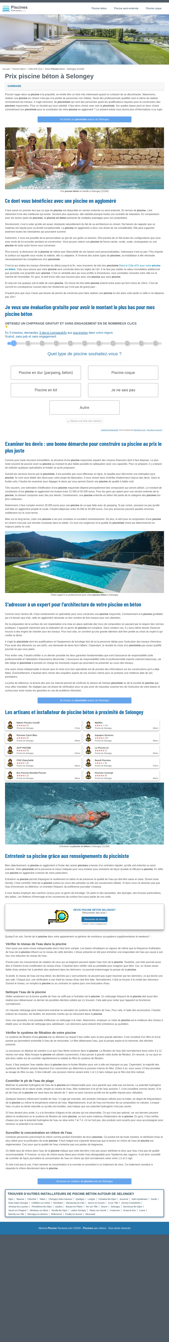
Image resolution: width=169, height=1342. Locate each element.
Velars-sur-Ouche (97, 1214)
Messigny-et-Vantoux (37, 1218)
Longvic (91, 1203)
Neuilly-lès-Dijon (59, 1214)
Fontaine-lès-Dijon (107, 1203)
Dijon (10, 1203)
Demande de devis (94, 923)
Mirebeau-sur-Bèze (39, 1214)
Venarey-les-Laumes (18, 1211)
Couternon (115, 1214)
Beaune (20, 1203)
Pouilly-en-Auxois (73, 1218)
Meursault (90, 1218)
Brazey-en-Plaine (74, 1211)
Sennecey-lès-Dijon (132, 1211)
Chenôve (31, 1203)
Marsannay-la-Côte (75, 1207)
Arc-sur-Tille (92, 1211)
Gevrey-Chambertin (131, 1207)
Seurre (104, 1211)
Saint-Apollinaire (140, 1203)
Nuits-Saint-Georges (18, 1207)
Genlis (154, 1203)
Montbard (58, 1207)
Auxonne (124, 1203)
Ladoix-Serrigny (78, 1214)
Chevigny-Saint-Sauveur (60, 1203)
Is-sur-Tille (113, 1207)
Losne (142, 1214)
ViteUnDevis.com (139, 434)
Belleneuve (56, 1218)
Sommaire (14, 86)
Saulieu (59, 1211)
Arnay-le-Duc (129, 1214)
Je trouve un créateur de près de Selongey (84, 1185)
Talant (42, 1203)
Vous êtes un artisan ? (154, 434)
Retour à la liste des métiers (84, 425)
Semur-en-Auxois (96, 1207)
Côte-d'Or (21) (35, 69)
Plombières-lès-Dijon (42, 1211)
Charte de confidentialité (109, 434)
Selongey (115, 1211)
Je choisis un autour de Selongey (84, 119)
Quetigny (80, 1203)
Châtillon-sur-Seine (40, 1207)
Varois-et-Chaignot (17, 1214)
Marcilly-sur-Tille (16, 1218)
